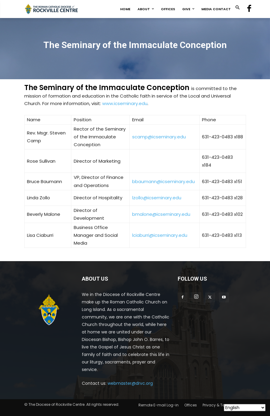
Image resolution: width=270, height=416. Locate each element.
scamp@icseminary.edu (159, 137)
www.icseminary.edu (124, 103)
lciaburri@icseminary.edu (159, 235)
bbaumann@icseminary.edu (163, 181)
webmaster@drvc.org (130, 383)
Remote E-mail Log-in (158, 405)
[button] (237, 8)
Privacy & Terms (217, 405)
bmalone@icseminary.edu (161, 214)
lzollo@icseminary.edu (156, 197)
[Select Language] (245, 407)
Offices (190, 405)
